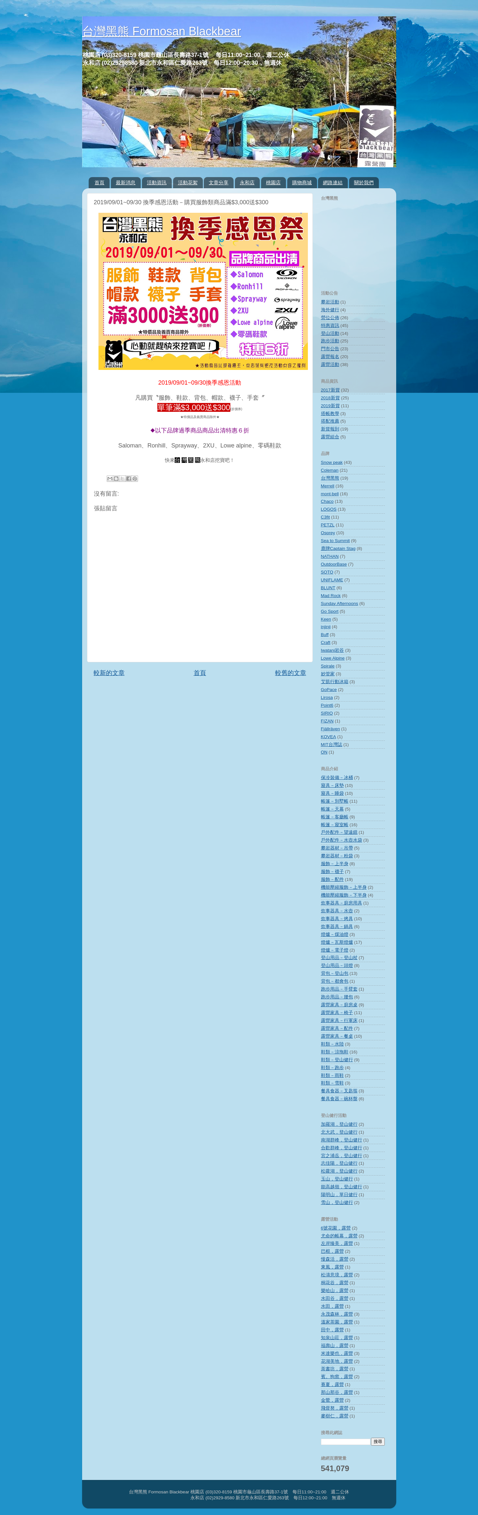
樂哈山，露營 (334, 1290)
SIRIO (327, 713)
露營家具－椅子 (337, 1012)
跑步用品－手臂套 (339, 989)
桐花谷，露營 (334, 1282)
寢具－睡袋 (332, 793)
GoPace (329, 689)
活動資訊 (157, 182)
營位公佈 (330, 317)
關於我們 (364, 182)
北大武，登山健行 (339, 1132)
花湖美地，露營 (337, 1361)
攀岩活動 (330, 302)
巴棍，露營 (332, 1251)
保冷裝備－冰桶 (337, 777)
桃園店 (273, 182)
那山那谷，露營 (337, 1392)
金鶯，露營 (332, 1400)
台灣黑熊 (330, 478)
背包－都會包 (334, 981)
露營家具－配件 (337, 1028)
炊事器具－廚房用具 (341, 903)
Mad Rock (331, 595)
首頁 (99, 182)
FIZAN (327, 721)
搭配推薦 (330, 421)
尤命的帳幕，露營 (339, 1235)
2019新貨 (330, 405)
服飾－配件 (332, 879)
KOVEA (328, 736)
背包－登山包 (334, 973)
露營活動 (330, 364)
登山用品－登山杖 (339, 957)
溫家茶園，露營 (337, 1322)
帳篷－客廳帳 (334, 816)
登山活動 (330, 333)
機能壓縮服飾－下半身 (344, 895)
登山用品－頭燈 (337, 965)
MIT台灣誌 (331, 744)
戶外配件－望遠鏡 (339, 832)
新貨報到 (330, 429)
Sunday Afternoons (339, 603)
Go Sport (330, 611)
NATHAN (330, 556)
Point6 (327, 705)
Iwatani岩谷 (332, 650)
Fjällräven (330, 728)
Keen (326, 619)
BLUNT (328, 587)
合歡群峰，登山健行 (341, 1147)
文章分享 (218, 182)
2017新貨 (330, 390)
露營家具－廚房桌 (339, 1004)
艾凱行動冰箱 (334, 681)
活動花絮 (188, 182)
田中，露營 (332, 1329)
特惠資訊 (330, 325)
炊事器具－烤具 (337, 918)
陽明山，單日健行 (339, 1194)
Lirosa (327, 697)
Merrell (327, 486)
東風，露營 (332, 1267)
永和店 (247, 182)
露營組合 (330, 436)
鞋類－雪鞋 (332, 1083)
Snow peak (332, 462)
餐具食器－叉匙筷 (339, 1090)
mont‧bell (330, 493)
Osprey (328, 532)
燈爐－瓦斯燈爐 (337, 942)
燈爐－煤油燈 (334, 934)
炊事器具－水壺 (337, 910)
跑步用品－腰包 (337, 997)
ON (324, 752)
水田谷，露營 (334, 1298)
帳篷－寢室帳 (334, 824)
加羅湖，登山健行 (339, 1124)
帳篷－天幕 (332, 809)
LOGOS (329, 509)
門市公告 (330, 348)
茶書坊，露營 (334, 1368)
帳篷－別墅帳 (334, 801)
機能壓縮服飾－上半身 (344, 887)
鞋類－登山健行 (337, 1059)
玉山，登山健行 (337, 1179)
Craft (325, 642)
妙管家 (328, 673)
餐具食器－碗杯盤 (339, 1098)
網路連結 (333, 182)
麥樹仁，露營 (334, 1416)
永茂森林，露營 (337, 1314)
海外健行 (330, 309)
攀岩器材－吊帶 (337, 848)
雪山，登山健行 (337, 1202)
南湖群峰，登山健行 (341, 1140)
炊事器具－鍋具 (337, 926)
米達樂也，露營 (337, 1353)
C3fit (325, 517)
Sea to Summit (335, 540)
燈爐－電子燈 (334, 950)
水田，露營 (332, 1306)
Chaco (327, 501)
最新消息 (125, 182)
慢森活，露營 (334, 1259)
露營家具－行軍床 (339, 1020)
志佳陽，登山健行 (339, 1163)
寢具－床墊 (332, 785)
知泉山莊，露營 (337, 1337)
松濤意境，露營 (337, 1274)
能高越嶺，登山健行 (341, 1186)
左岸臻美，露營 (337, 1243)
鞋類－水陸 (332, 1044)
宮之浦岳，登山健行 (341, 1155)
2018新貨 (330, 397)
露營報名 (330, 356)
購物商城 (302, 182)
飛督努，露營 (334, 1408)
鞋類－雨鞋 (332, 1075)
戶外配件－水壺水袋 (341, 840)
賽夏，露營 (332, 1384)
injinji (326, 626)
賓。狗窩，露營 (337, 1376)
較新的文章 (109, 672)
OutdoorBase (334, 564)
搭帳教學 (330, 413)
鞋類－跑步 (332, 1067)
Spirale (328, 666)
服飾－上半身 (334, 863)
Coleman (330, 470)
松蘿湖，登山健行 (339, 1171)
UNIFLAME (332, 579)
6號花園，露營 (336, 1228)
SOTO (327, 572)
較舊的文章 (290, 672)
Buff (325, 634)
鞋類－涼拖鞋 (334, 1052)
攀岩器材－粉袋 (337, 855)
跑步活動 (330, 340)
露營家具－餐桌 (337, 1036)
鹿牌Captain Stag (338, 548)
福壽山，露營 (334, 1345)
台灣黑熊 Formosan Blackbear (161, 31)
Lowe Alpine (333, 658)
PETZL (328, 524)
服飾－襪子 (332, 871)
